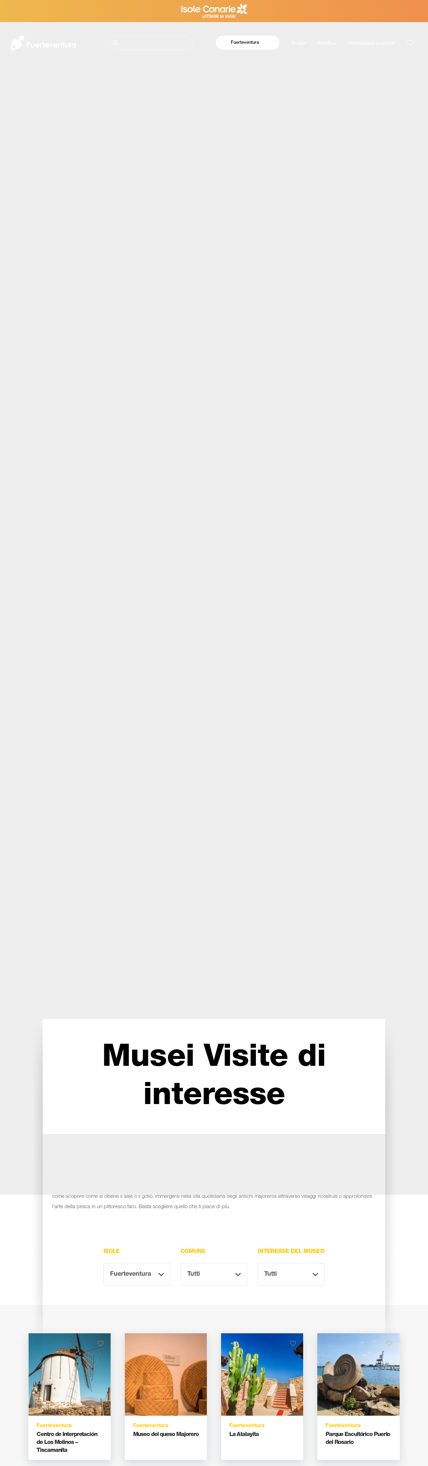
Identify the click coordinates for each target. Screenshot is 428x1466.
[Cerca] (151, 43)
